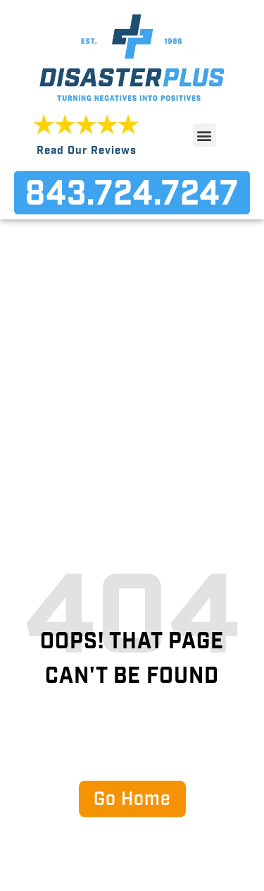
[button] (204, 135)
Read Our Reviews (87, 151)
